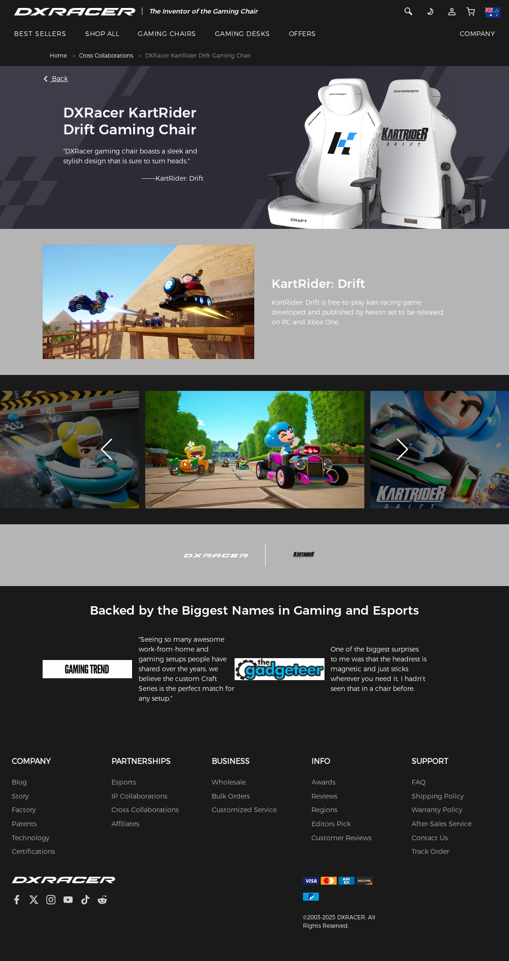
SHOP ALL (102, 33)
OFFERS (302, 33)
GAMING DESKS (242, 33)
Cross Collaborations (106, 55)
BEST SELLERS (40, 33)
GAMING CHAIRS (167, 33)
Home (58, 55)
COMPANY (477, 33)
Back (57, 78)
